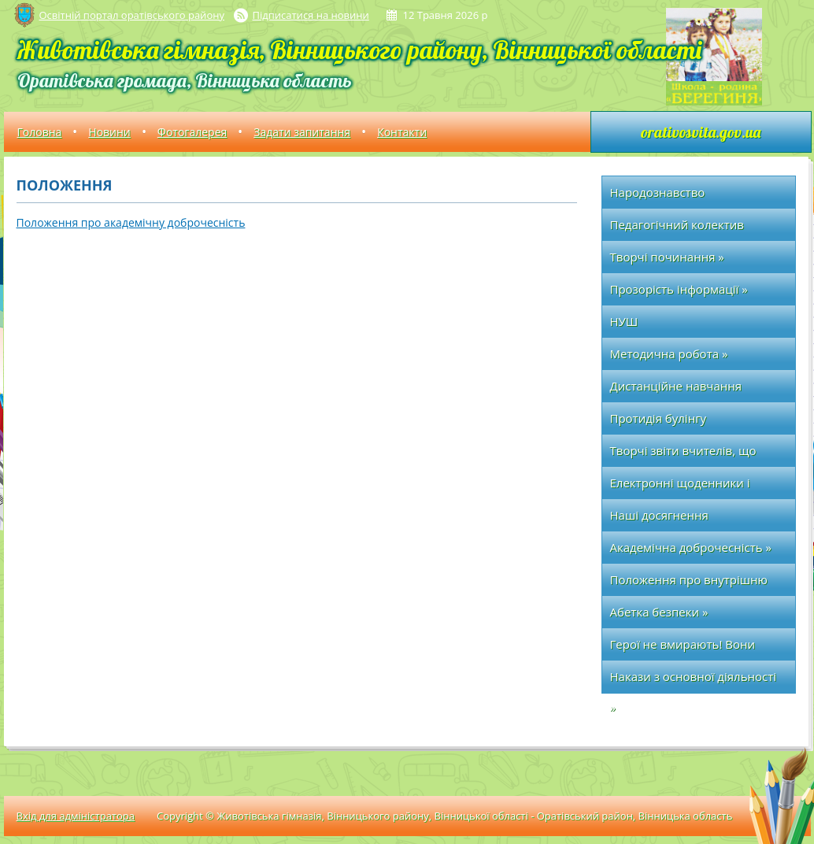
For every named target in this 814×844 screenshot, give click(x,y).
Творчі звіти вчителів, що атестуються (683, 454)
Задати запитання (301, 131)
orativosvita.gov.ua (700, 132)
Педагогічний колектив (677, 224)
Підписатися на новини (311, 15)
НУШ (624, 321)
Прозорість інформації (679, 289)
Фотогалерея (192, 131)
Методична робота (669, 353)
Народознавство (657, 192)
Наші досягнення (659, 515)
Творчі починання (667, 257)
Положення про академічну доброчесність (131, 222)
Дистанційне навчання (676, 386)
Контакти (402, 131)
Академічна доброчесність (690, 547)
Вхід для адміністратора (76, 816)
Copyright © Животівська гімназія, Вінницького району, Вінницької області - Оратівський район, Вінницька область (444, 816)
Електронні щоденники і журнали (680, 487)
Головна (39, 131)
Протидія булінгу (658, 418)
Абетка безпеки (659, 612)
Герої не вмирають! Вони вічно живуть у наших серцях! (696, 648)
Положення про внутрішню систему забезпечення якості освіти (693, 584)
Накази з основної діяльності (693, 676)
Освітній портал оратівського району (131, 15)
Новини (109, 131)
